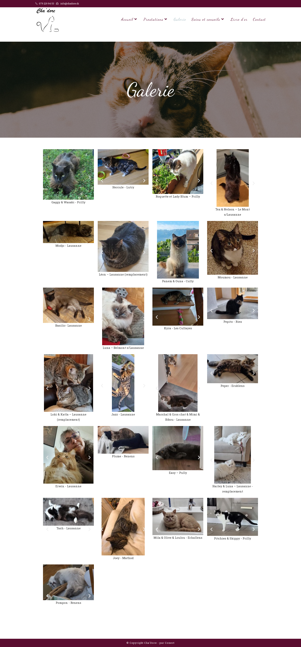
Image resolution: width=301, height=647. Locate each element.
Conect (169, 643)
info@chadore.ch (69, 3)
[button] (47, 177)
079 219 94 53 (46, 3)
